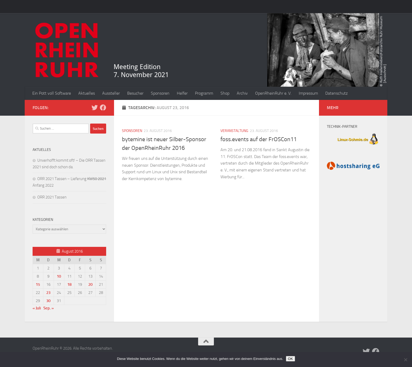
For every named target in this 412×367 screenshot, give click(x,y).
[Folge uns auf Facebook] (103, 107)
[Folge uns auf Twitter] (94, 107)
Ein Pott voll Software (51, 93)
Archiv (242, 93)
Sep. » (48, 308)
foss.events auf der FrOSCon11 (258, 139)
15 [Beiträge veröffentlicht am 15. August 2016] (38, 284)
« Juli (37, 308)
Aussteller (111, 93)
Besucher (135, 93)
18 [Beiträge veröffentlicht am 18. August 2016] (69, 284)
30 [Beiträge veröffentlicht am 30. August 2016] (48, 300)
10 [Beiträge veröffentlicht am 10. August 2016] (59, 276)
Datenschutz (336, 93)
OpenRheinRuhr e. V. (273, 93)
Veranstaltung (234, 131)
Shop (224, 93)
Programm (204, 93)
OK (290, 359)
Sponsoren (160, 93)
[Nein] (405, 359)
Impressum (308, 93)
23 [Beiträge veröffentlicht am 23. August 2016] (48, 292)
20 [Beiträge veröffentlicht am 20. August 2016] (90, 284)
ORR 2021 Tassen (51, 197)
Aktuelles (86, 93)
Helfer (182, 93)
